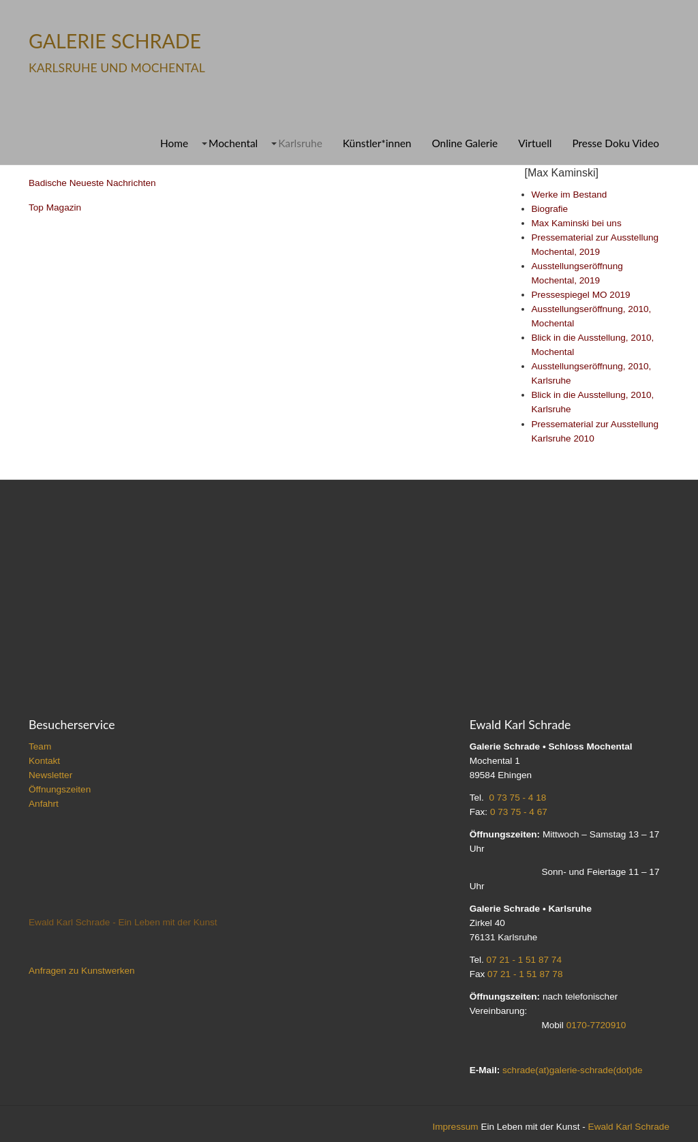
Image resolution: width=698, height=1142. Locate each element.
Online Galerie (464, 143)
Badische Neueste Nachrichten (92, 183)
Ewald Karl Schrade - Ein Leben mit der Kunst (123, 922)
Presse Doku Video (615, 143)
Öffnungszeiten (60, 789)
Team (40, 746)
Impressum (455, 1127)
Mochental (233, 143)
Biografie (550, 209)
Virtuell (534, 143)
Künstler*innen (377, 143)
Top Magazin (55, 207)
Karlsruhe (300, 143)
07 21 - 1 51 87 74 (524, 960)
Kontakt (44, 761)
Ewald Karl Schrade (628, 1127)
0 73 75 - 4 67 (518, 812)
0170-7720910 (596, 1025)
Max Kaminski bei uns (577, 223)
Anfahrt (44, 804)
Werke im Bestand (569, 194)
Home (174, 143)
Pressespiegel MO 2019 (581, 295)
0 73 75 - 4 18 (517, 797)
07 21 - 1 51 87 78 (524, 974)
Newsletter (50, 775)
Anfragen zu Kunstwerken (82, 971)
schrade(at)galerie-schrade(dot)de (572, 1070)
